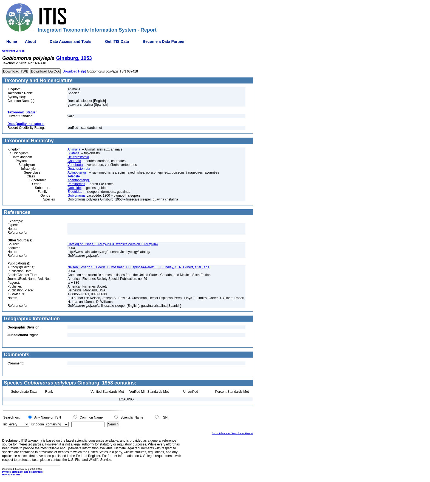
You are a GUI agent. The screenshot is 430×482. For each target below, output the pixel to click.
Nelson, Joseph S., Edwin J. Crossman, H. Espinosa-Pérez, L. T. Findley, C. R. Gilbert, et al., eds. (138, 267)
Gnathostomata (78, 169)
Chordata (74, 161)
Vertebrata (75, 165)
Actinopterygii (77, 172)
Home (11, 41)
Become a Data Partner (164, 41)
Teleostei (73, 176)
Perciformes (76, 184)
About (30, 41)
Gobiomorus (76, 195)
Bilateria (73, 153)
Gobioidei (74, 188)
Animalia (73, 149)
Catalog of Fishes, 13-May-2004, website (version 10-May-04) (112, 244)
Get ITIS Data (117, 41)
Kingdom (37, 424)
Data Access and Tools (70, 41)
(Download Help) (73, 71)
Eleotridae (74, 192)
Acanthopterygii (78, 180)
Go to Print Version (13, 50)
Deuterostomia (78, 157)
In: (5, 424)
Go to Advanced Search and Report (232, 433)
